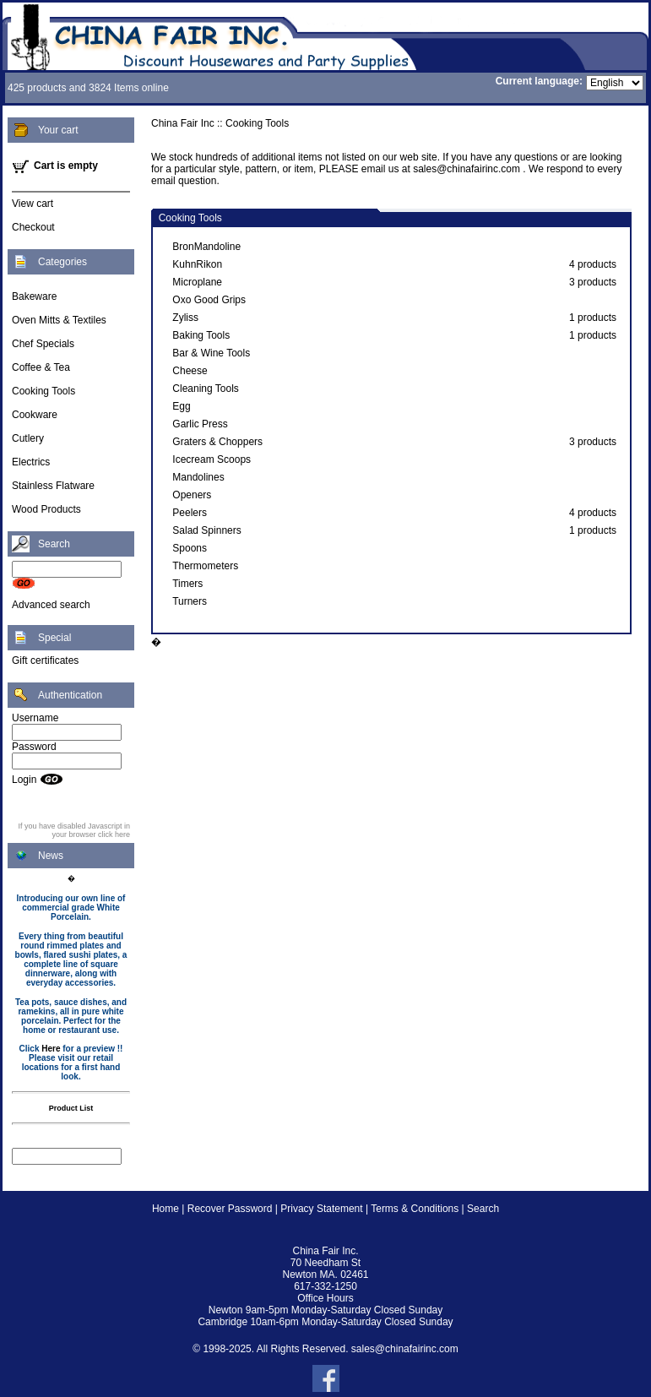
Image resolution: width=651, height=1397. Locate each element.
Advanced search (51, 605)
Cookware (34, 415)
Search (483, 1209)
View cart (32, 203)
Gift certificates (45, 660)
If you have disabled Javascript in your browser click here (74, 830)
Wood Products (46, 509)
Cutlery (28, 438)
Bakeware (34, 296)
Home (165, 1209)
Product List (71, 1108)
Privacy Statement (321, 1209)
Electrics (31, 462)
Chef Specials (43, 344)
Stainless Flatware (53, 486)
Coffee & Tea (41, 367)
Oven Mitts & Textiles (59, 320)
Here (50, 1048)
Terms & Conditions (414, 1209)
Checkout (33, 227)
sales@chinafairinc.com (404, 1349)
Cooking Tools (43, 391)
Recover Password (230, 1209)
